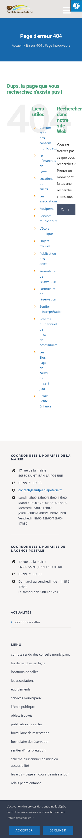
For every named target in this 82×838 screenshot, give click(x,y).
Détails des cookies (20, 818)
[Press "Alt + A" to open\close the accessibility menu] (76, 6)
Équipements (49, 209)
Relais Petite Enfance (45, 401)
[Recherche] (62, 209)
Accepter (24, 830)
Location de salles (27, 622)
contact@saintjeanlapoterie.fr (40, 490)
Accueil (17, 45)
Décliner (57, 830)
